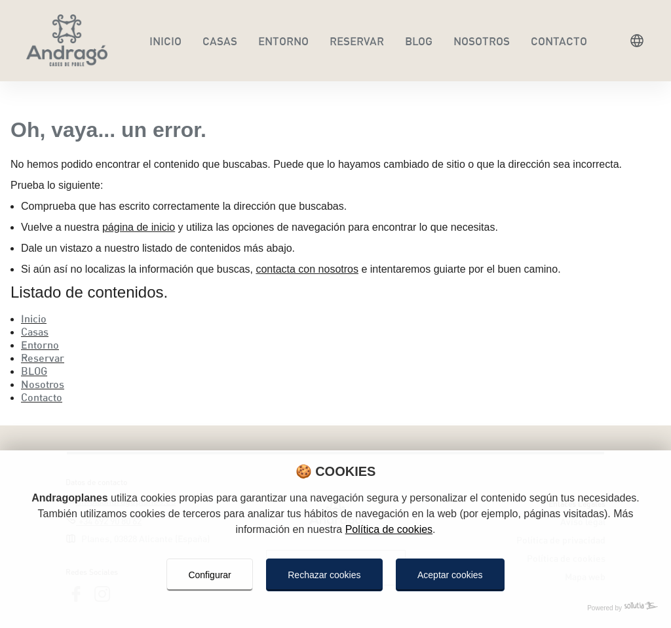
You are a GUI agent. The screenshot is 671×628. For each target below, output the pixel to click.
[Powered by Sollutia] (335, 608)
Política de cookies (388, 529)
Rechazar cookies (324, 575)
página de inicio (138, 227)
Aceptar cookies (450, 575)
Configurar (209, 575)
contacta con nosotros (307, 269)
